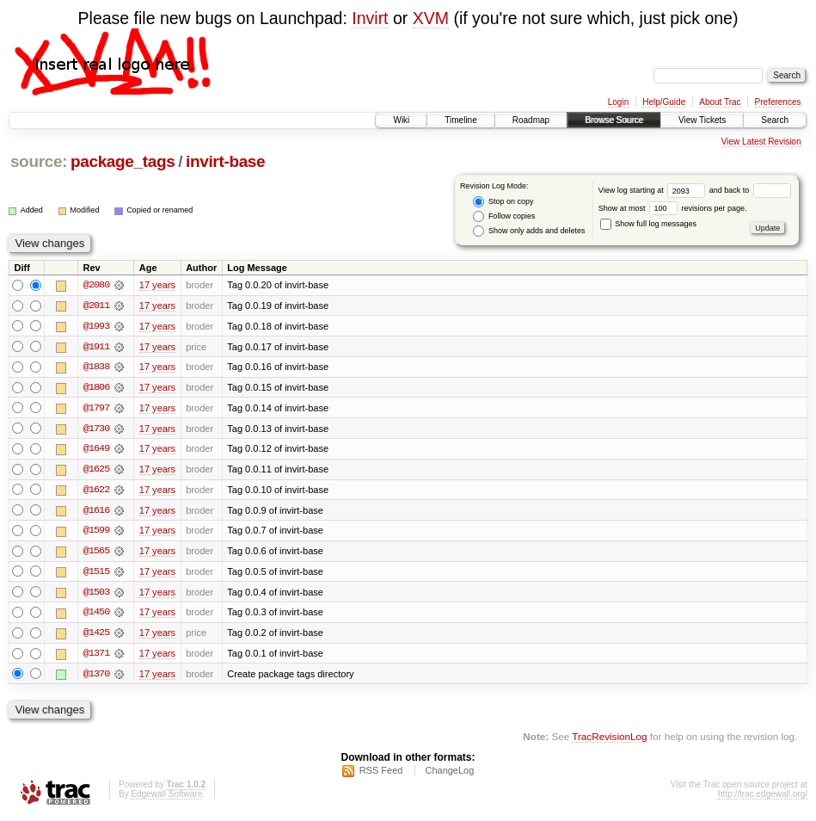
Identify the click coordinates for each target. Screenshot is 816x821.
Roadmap (530, 120)
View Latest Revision (761, 141)
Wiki (401, 120)
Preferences (778, 102)
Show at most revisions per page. (672, 208)
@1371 (96, 657)
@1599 (96, 533)
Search (774, 120)
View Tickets (702, 120)
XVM (431, 18)
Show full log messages (648, 223)
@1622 (96, 491)
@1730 (96, 429)
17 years (157, 285)
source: (38, 161)
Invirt (370, 18)
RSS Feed (381, 774)
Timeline (460, 120)
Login (618, 102)
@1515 (96, 574)
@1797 (96, 409)
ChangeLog (449, 774)
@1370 (96, 677)
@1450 (96, 615)
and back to (750, 190)
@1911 (96, 347)
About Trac (719, 102)
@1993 (96, 326)
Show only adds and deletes (529, 231)
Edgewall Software (166, 798)
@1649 (96, 450)
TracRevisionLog (609, 739)
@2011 (96, 305)
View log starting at (653, 190)
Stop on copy (503, 201)
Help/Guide (663, 102)
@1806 (96, 388)
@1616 (96, 512)
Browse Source (614, 120)
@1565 (96, 553)
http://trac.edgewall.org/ (762, 798)
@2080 (96, 285)
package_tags (123, 161)
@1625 (96, 471)
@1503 (96, 595)
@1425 (96, 636)
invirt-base (225, 161)
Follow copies (504, 216)
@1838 (96, 367)
